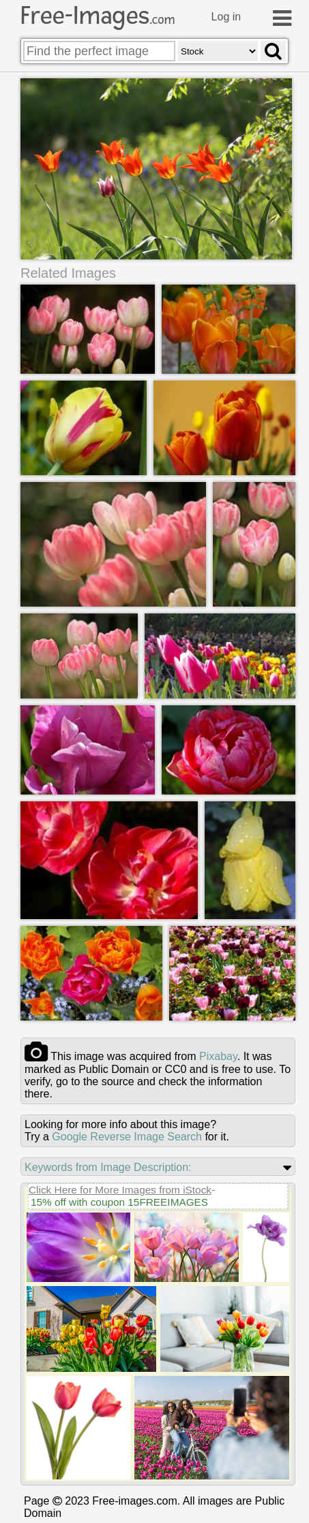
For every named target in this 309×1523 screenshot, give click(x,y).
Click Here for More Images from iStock (120, 1190)
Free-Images (97, 15)
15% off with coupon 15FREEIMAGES (119, 1202)
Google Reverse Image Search (127, 1137)
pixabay (218, 1057)
